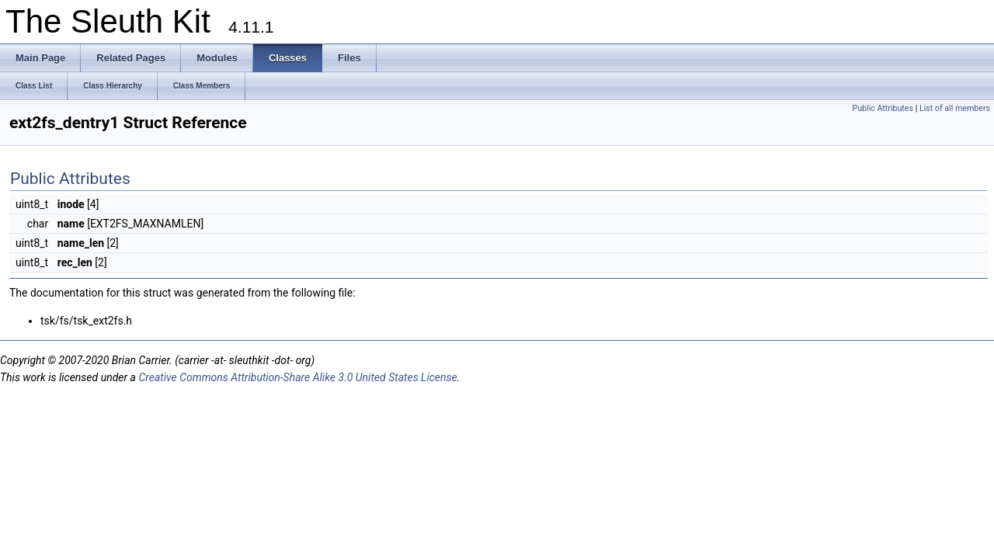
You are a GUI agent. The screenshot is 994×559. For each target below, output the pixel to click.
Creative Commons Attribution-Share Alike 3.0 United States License (297, 377)
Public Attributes (882, 108)
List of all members (954, 108)
